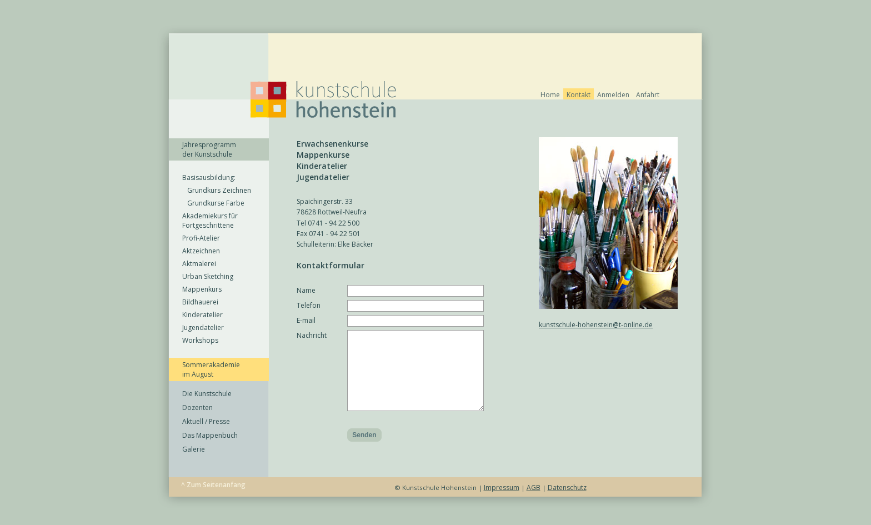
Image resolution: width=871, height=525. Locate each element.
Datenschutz (567, 504)
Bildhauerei (200, 302)
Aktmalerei (199, 263)
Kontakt (578, 94)
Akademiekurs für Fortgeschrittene (210, 220)
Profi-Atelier (201, 238)
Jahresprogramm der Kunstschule (209, 149)
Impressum (501, 504)
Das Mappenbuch (210, 435)
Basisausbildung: (209, 177)
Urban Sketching (207, 276)
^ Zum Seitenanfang (213, 501)
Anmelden (613, 94)
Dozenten (197, 407)
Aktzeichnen (201, 251)
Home (550, 94)
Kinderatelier (202, 314)
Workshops (200, 340)
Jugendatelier (203, 327)
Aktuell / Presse (206, 421)
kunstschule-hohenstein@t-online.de (596, 324)
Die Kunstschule (207, 393)
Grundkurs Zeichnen (216, 190)
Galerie (193, 449)
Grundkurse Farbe (213, 203)
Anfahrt (647, 94)
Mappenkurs (202, 289)
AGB (533, 504)
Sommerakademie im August (211, 369)
